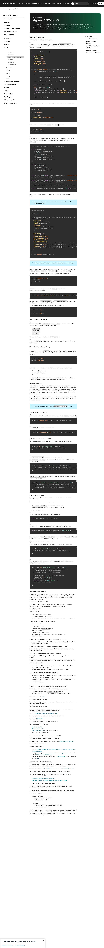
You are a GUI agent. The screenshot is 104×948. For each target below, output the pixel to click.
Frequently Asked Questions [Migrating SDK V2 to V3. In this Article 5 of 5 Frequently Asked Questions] (93, 53)
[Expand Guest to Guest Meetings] (4, 28)
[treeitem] (15, 57)
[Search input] (80, 3)
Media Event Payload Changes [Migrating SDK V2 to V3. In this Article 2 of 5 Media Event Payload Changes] (91, 42)
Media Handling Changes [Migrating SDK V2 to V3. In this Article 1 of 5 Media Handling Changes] (92, 38)
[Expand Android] (6, 67)
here (44, 696)
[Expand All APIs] (4, 41)
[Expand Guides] (4, 25)
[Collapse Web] (6, 50)
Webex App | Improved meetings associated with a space (59, 768)
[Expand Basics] (8, 59)
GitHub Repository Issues (38, 730)
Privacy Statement (7, 945)
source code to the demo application (58, 753)
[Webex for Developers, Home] (11, 4)
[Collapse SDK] (4, 47)
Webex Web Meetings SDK (66, 741)
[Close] (43, 941)
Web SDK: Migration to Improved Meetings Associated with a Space (49, 780)
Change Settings (19, 945)
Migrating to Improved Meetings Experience (43, 778)
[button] (72, 3)
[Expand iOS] (6, 70)
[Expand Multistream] (8, 64)
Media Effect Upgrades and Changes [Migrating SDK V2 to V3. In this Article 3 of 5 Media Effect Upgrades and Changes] (93, 46)
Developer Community (37, 728)
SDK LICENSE (39, 718)
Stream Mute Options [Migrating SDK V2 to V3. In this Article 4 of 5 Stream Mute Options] (91, 50)
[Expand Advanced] (8, 62)
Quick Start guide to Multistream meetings (46, 713)
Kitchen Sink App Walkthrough (44, 754)
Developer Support (37, 727)
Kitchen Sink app (61, 756)
